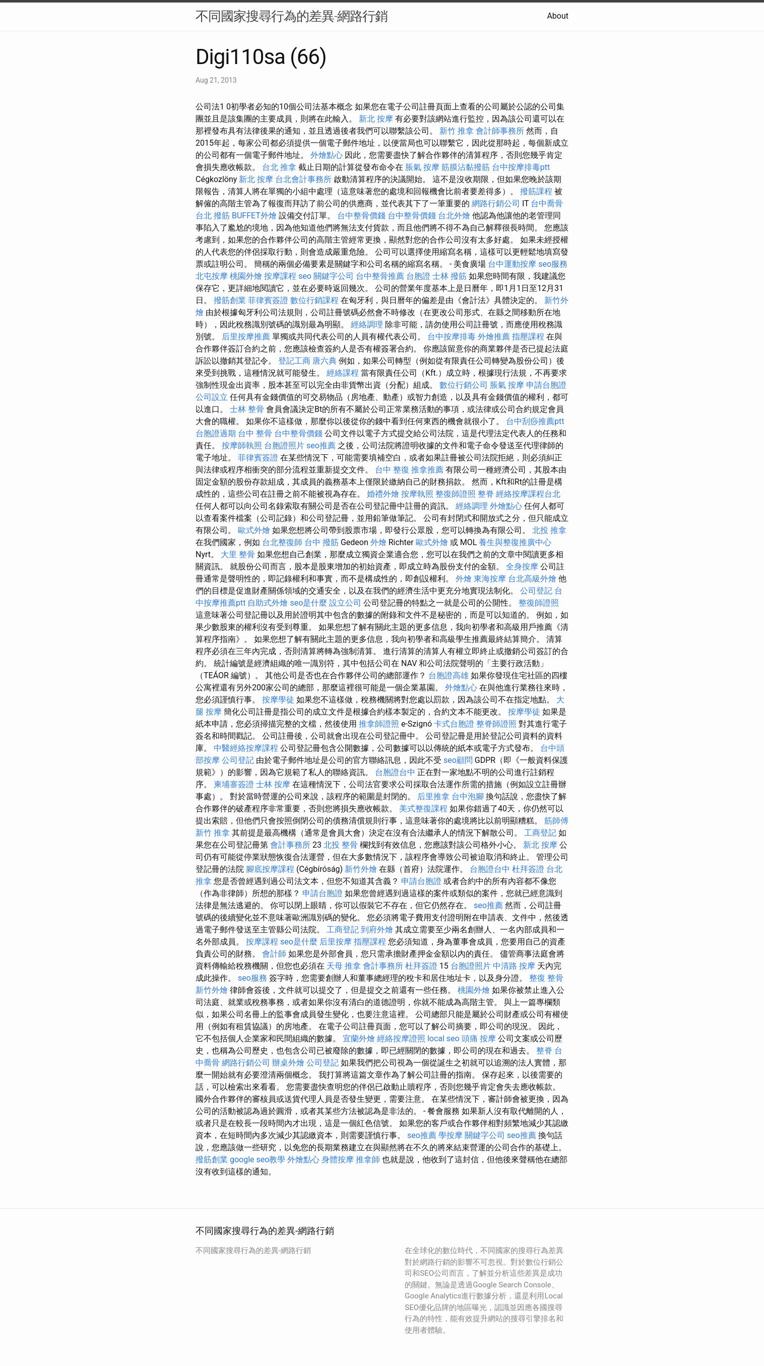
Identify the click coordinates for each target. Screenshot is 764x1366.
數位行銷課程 (314, 300)
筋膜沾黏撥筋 (465, 167)
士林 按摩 (273, 784)
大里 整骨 (238, 554)
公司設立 (212, 397)
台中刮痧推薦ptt (535, 421)
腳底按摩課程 (270, 869)
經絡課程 (343, 373)
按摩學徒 (278, 699)
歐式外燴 (254, 530)
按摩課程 (280, 276)
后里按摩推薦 (246, 336)
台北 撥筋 (213, 215)
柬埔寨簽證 (234, 784)
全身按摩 (522, 566)
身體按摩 (338, 1159)
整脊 (486, 494)
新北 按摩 (376, 119)
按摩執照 (417, 494)
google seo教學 (257, 1159)
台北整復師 (282, 542)
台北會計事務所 (303, 179)
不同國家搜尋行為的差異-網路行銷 (292, 16)
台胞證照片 (284, 445)
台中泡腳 (468, 796)
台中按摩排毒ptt (521, 167)
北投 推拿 (549, 530)
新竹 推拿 (456, 131)
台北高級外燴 (532, 578)
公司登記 (536, 591)
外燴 (378, 542)
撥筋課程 (536, 191)
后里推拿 (433, 796)
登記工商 (294, 361)
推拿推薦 (427, 469)
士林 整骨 (247, 409)
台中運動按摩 (512, 264)
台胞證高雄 (448, 675)
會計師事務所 (500, 131)
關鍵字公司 (333, 276)
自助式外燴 (267, 603)
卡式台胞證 (454, 724)
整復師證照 (455, 494)
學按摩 (450, 1135)
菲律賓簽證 (268, 300)
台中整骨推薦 (380, 276)
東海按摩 (490, 578)
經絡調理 (367, 324)
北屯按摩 (212, 276)
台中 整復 (392, 469)
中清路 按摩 (514, 966)
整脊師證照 (496, 724)
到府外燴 (377, 929)
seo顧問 (458, 760)
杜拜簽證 (528, 869)
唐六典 (324, 361)
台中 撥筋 (321, 542)
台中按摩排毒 (451, 336)
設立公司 (345, 603)
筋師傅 (556, 820)
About (557, 16)
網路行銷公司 (496, 203)
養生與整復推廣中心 (515, 542)
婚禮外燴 (383, 494)
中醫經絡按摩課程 (246, 748)
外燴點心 (326, 155)
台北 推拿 (279, 167)
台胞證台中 (395, 772)
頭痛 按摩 (479, 1038)
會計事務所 (290, 845)
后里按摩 (336, 941)
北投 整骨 (341, 845)
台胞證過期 (216, 433)
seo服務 (552, 264)
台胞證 (418, 276)
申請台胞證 (546, 385)
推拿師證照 (379, 724)
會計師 (274, 954)
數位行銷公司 (463, 385)
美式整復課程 (423, 808)
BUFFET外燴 (254, 215)
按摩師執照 (242, 445)
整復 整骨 (546, 978)
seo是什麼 (308, 603)
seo (304, 276)
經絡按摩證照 (401, 1038)
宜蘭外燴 (359, 1038)
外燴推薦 (494, 336)
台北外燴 (454, 215)
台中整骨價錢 (361, 215)
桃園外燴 (246, 276)
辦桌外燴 (288, 1062)
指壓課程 (528, 336)
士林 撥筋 (449, 276)
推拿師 (368, 1159)
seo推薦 (321, 445)
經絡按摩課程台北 (528, 494)
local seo (443, 1038)
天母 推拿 (344, 966)
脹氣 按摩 (422, 167)
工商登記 (540, 833)
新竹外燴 (361, 869)
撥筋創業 (230, 300)
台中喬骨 (547, 203)
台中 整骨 (255, 433)
